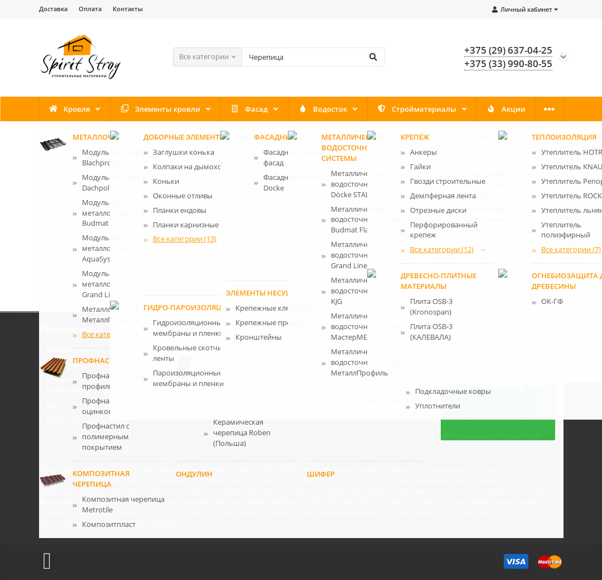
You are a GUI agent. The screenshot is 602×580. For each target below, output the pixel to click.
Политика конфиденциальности (87, 384)
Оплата (90, 8)
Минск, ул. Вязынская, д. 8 (500, 421)
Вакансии (198, 379)
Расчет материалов (350, 349)
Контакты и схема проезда (229, 349)
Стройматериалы (416, 109)
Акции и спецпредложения (230, 364)
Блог (55, 405)
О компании (69, 349)
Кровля (69, 109)
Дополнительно (345, 329)
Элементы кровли (160, 109)
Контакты (128, 8)
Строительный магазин (80, 480)
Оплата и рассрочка (83, 420)
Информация (71, 329)
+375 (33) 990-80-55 (484, 364)
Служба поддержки (220, 329)
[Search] (313, 56)
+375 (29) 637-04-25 (484, 349)
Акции (506, 109)
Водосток (322, 109)
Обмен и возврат (346, 364)
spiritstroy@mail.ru (487, 379)
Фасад (249, 109)
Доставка (53, 8)
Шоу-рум (331, 394)
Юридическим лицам (354, 379)
